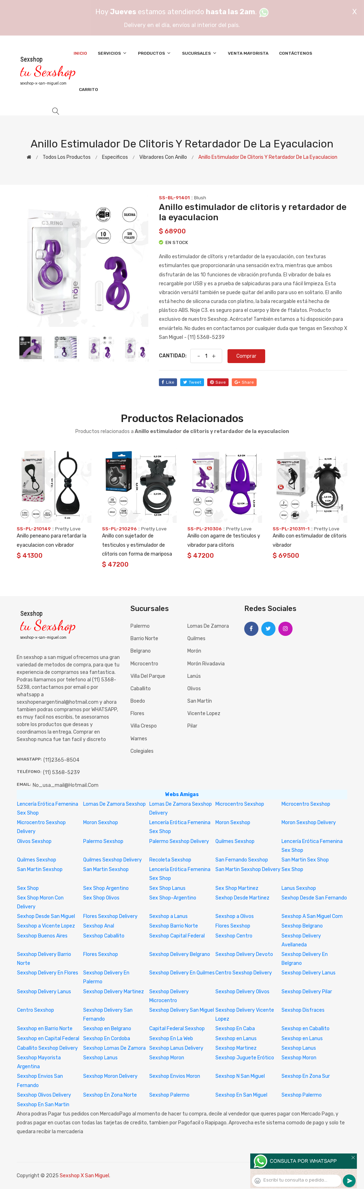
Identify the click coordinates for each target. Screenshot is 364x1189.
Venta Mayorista (248, 53)
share (244, 382)
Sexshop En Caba (235, 1029)
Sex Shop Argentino (106, 888)
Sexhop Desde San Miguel (46, 916)
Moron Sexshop (100, 823)
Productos (154, 53)
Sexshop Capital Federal (177, 936)
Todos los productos (67, 157)
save (218, 382)
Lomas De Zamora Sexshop (114, 804)
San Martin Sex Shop (305, 860)
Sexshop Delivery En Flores (47, 973)
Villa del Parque (147, 676)
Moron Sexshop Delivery (309, 823)
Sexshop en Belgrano (107, 1029)
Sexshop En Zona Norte (110, 1095)
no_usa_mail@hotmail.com (65, 785)
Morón (194, 651)
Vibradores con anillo (163, 157)
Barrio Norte (144, 639)
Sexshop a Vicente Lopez (46, 926)
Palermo (140, 626)
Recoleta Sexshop (170, 860)
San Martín (199, 701)
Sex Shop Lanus (167, 888)
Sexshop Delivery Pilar (307, 992)
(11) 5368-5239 (61, 772)
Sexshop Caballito (103, 936)
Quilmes (196, 639)
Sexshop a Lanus (168, 916)
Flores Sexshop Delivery (110, 916)
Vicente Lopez (203, 713)
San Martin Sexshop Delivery (247, 869)
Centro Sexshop (35, 1010)
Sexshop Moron (166, 1058)
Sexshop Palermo (169, 1095)
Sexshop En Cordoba (106, 1039)
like (168, 382)
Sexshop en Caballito (306, 1029)
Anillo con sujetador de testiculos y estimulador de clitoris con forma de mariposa (137, 545)
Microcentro (144, 664)
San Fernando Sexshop (241, 860)
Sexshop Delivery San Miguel (181, 1010)
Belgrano (140, 651)
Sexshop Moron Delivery (110, 1076)
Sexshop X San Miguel (84, 1176)
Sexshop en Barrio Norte (45, 1029)
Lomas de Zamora (208, 626)
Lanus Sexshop (299, 888)
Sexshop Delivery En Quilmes (182, 973)
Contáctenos (295, 53)
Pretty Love (68, 528)
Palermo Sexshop (103, 841)
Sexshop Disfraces (303, 1010)
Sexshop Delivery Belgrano (179, 954)
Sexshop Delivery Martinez (113, 992)
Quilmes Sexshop (235, 841)
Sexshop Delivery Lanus (309, 973)
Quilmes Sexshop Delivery (112, 860)
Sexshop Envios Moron (174, 1076)
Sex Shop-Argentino (172, 898)
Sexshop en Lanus (236, 1039)
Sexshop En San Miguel (241, 1095)
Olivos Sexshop (34, 841)
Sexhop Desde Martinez (242, 898)
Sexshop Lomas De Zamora (114, 1048)
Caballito (140, 689)
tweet (192, 382)
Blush (200, 197)
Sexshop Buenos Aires (42, 936)
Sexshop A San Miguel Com (312, 916)
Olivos (194, 689)
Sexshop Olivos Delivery (44, 1095)
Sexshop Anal (98, 926)
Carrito (88, 89)
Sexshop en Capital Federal (48, 1039)
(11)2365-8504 (61, 760)
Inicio (80, 53)
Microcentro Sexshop (239, 804)
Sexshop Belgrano (302, 926)
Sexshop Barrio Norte (173, 926)
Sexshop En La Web (171, 1039)
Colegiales (142, 751)
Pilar (192, 726)
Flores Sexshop (232, 926)
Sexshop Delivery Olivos (242, 992)
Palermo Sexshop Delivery (179, 841)
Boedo (137, 701)
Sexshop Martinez (236, 1048)
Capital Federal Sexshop (177, 1029)
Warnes (138, 739)
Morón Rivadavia (206, 664)
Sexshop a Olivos (234, 916)
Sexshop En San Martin (43, 1105)
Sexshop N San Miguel (240, 1076)
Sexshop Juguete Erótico (244, 1058)
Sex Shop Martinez (236, 888)
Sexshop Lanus (299, 1048)
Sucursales (199, 53)
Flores (137, 713)
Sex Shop (292, 869)
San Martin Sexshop (40, 869)
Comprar (246, 356)
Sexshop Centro (233, 936)
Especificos (115, 157)
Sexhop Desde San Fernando (314, 898)
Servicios (112, 53)
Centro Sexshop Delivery (243, 973)
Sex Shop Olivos (101, 898)
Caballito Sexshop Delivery (47, 1048)
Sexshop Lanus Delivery (176, 1048)
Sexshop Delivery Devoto (244, 954)
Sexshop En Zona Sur (306, 1076)
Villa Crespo (143, 726)
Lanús (194, 676)
